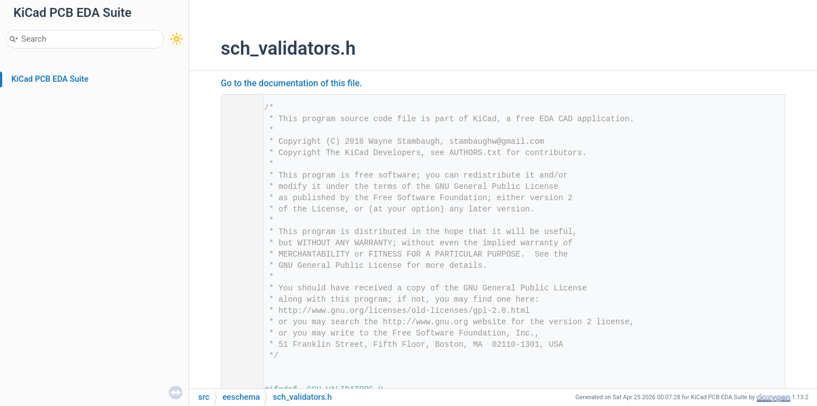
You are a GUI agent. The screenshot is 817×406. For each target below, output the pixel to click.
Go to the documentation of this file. (291, 83)
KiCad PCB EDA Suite (50, 79)
